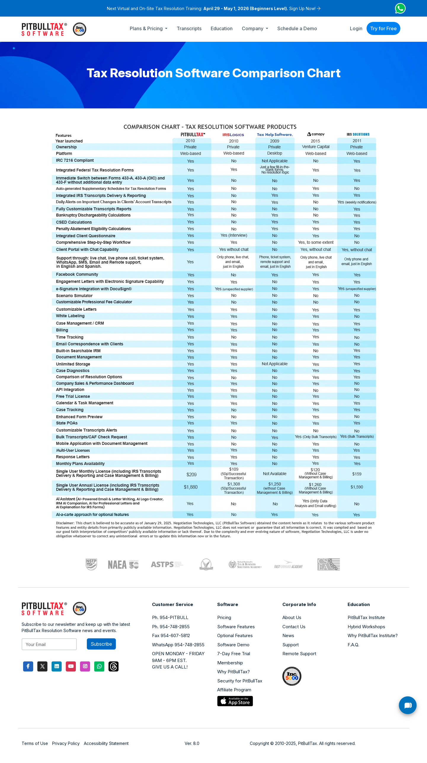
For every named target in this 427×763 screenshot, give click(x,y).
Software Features (236, 626)
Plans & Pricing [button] (147, 28)
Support (290, 644)
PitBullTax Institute (366, 617)
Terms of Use (35, 743)
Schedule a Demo (297, 28)
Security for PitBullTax (239, 681)
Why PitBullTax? (233, 671)
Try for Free (383, 28)
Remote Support (299, 653)
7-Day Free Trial (233, 653)
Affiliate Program (234, 690)
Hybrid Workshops (366, 626)
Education (222, 28)
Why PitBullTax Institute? (373, 635)
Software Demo (233, 644)
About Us (291, 617)
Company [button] (253, 28)
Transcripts (189, 28)
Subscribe (101, 644)
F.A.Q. (353, 644)
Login (356, 28)
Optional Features (235, 635)
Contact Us (294, 626)
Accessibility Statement (106, 743)
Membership (230, 663)
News (288, 635)
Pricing (224, 617)
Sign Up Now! (302, 8)
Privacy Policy (66, 743)
